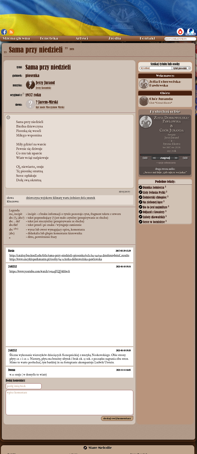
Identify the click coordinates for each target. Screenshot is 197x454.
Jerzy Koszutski (43, 87)
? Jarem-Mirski (47, 102)
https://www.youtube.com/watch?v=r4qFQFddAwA (39, 271)
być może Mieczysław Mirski (50, 107)
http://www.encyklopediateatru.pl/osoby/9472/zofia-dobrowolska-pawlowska (55, 259)
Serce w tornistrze (155, 222)
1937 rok (171, 151)
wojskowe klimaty (51, 198)
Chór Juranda (161, 101)
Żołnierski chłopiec (155, 197)
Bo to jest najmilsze (156, 207)
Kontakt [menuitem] (147, 38)
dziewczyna (33, 198)
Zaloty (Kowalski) (155, 217)
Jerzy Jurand (45, 82)
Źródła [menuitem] (115, 38)
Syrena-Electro (171, 144)
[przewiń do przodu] (175, 158)
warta (66, 198)
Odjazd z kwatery (154, 212)
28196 (178, 147)
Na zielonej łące (153, 202)
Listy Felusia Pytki (155, 192)
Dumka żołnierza (154, 187)
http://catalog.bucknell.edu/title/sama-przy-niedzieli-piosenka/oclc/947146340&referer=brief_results (69, 256)
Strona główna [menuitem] (16, 38)
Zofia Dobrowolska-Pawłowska (165, 83)
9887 (169, 147)
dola (84, 198)
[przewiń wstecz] (154, 158)
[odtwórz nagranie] (165, 158)
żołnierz (75, 198)
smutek (91, 198)
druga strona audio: (165, 170)
